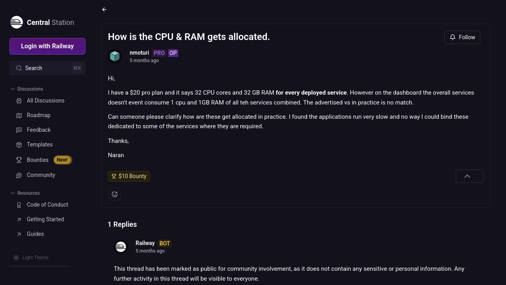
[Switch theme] (30, 257)
